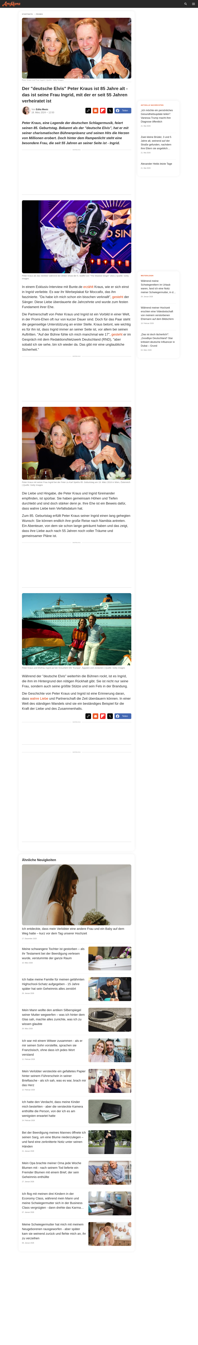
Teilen (122, 110)
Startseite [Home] (27, 14)
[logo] (11, 4)
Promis (39, 14)
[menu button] (193, 4)
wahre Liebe (39, 698)
